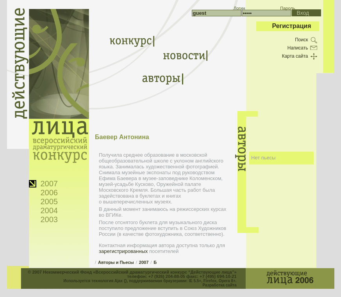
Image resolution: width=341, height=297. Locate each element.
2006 (49, 192)
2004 (49, 210)
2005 (49, 201)
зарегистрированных (123, 251)
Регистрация (291, 26)
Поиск (301, 39)
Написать (297, 48)
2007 (49, 183)
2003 (49, 219)
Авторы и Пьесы (116, 262)
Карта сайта (295, 56)
